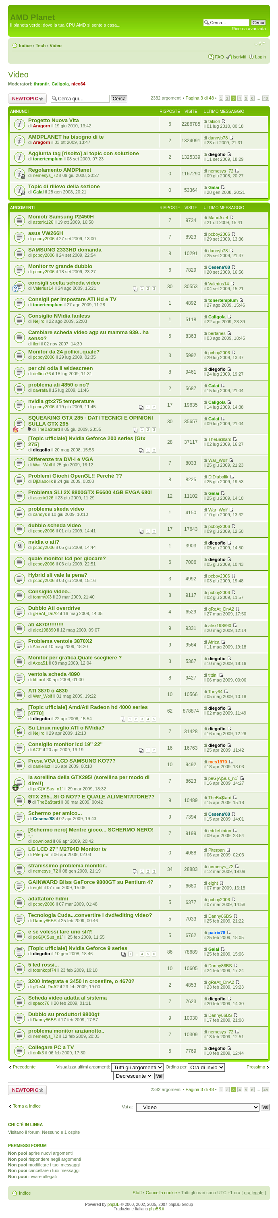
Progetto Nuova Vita (53, 120)
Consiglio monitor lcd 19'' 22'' (65, 744)
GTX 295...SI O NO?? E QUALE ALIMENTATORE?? (91, 797)
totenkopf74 (44, 970)
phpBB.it (156, 1209)
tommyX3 (42, 596)
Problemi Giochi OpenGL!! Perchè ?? (75, 476)
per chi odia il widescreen (60, 368)
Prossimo (256, 1066)
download (42, 841)
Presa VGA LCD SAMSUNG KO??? (72, 761)
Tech (41, 45)
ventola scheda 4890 (54, 674)
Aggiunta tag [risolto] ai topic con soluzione (83, 153)
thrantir (42, 83)
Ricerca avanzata (249, 28)
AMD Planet (32, 17)
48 (265, 98)
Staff (137, 1192)
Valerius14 (43, 288)
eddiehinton (219, 830)
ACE (37, 749)
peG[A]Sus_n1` (48, 788)
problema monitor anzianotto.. (66, 1031)
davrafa (40, 390)
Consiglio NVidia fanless (59, 316)
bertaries (217, 333)
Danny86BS (45, 920)
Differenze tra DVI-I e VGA (60, 459)
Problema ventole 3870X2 (60, 641)
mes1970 (217, 761)
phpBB (114, 1204)
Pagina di (199, 98)
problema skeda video (56, 509)
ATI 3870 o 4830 (48, 691)
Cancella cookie (161, 1192)
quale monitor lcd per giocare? (67, 558)
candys (40, 514)
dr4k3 (38, 1052)
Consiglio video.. (49, 591)
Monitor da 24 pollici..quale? (64, 352)
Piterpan (41, 854)
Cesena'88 (219, 267)
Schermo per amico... (55, 813)
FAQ (219, 56)
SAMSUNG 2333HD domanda (65, 250)
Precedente (24, 1066)
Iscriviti (239, 56)
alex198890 (44, 630)
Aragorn (41, 125)
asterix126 (43, 222)
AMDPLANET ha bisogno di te (66, 137)
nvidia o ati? (43, 542)
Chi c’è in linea (25, 1124)
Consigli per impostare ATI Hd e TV (72, 299)
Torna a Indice (27, 1106)
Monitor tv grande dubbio (60, 266)
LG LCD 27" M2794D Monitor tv (67, 849)
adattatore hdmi (48, 899)
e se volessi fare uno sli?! (60, 932)
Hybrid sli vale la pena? (57, 575)
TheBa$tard (48, 429)
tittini (37, 679)
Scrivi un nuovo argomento (27, 99)
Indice (25, 45)
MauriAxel (218, 217)
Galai (38, 191)
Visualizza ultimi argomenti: (110, 1066)
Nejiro (39, 321)
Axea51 (40, 663)
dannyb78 (218, 137)
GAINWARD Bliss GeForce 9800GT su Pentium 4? (91, 882)
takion (214, 121)
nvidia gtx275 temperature (61, 401)
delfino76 (42, 373)
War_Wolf (42, 464)
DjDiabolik (43, 481)
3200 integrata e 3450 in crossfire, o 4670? (81, 981)
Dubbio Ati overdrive (54, 608)
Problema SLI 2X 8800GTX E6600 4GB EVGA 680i (90, 492)
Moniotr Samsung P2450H (61, 217)
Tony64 (215, 691)
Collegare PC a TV (51, 1047)
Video (56, 45)
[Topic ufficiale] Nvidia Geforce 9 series (77, 948)
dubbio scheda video (54, 525)
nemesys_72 (45, 175)
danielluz (41, 766)
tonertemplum (47, 158)
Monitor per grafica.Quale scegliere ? (75, 658)
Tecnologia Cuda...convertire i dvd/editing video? (90, 915)
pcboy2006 (44, 238)
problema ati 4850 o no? (58, 385)
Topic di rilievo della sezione (64, 186)
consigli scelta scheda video (64, 283)
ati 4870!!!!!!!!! (46, 624)
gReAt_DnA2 (46, 613)
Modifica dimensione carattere (260, 44)
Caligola (60, 83)
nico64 (78, 83)
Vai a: (127, 1106)
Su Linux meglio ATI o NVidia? (66, 728)
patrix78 (216, 932)
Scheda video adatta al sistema (67, 998)
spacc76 (41, 1003)
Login (260, 56)
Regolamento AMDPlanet (59, 170)
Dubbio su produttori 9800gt (64, 1014)
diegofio (217, 154)
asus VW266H (45, 233)
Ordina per (195, 1066)
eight (38, 887)
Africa (38, 646)
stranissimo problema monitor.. (67, 866)
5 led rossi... (43, 965)
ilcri (36, 343)
